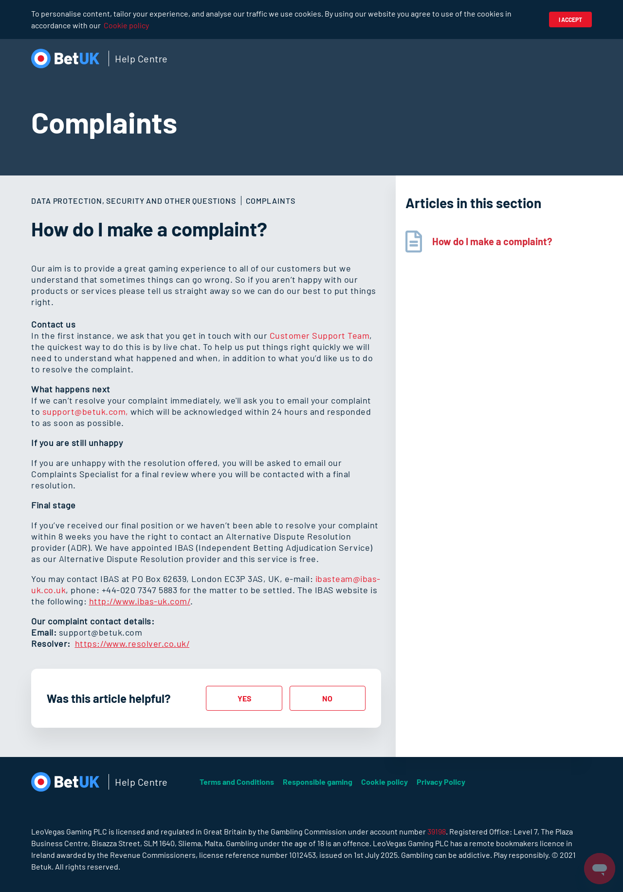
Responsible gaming (317, 781)
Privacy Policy (441, 781)
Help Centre (141, 58)
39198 (436, 831)
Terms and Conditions (237, 781)
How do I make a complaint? (492, 241)
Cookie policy (126, 25)
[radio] (244, 698)
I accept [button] (570, 19)
